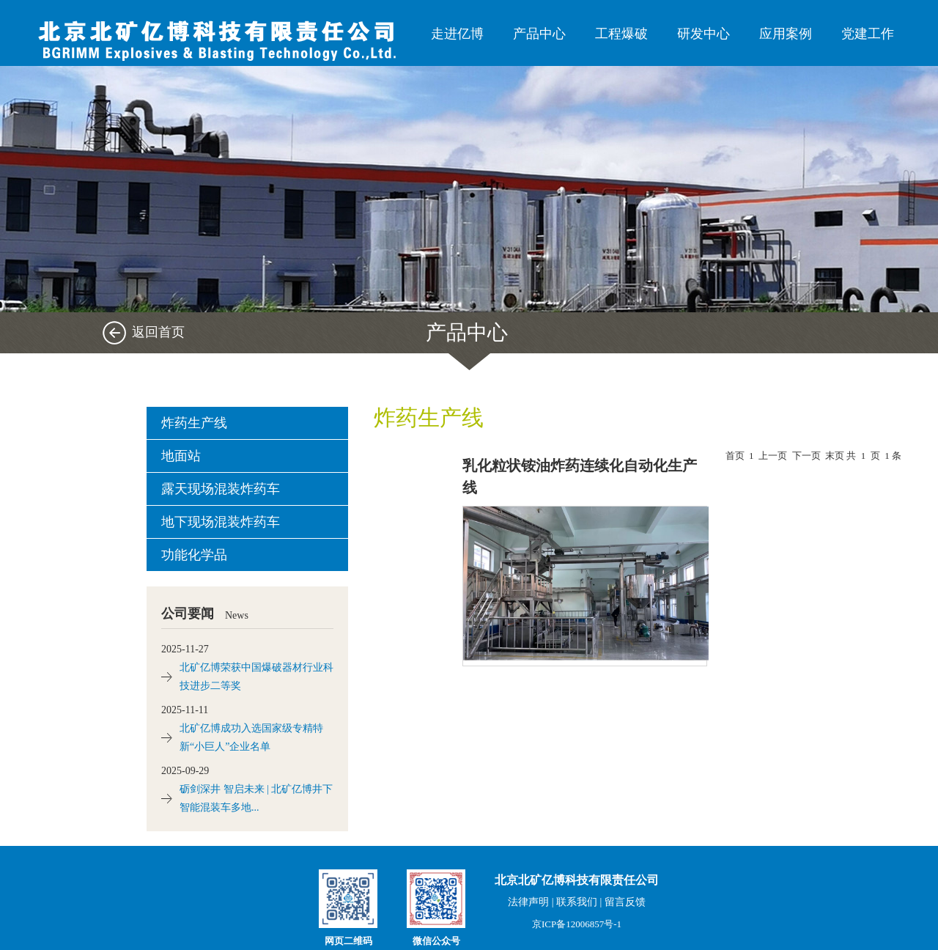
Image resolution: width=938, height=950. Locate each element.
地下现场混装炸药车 (220, 522)
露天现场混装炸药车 (220, 489)
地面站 (181, 456)
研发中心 (703, 33)
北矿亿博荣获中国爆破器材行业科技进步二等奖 (256, 676)
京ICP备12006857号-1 (576, 923)
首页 (735, 455)
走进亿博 (457, 33)
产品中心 (539, 33)
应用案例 (785, 33)
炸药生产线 (194, 423)
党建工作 (867, 33)
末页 (834, 455)
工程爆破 (621, 33)
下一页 (806, 455)
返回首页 (158, 332)
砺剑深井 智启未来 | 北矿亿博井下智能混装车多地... (256, 798)
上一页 (772, 455)
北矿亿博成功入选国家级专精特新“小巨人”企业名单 (251, 737)
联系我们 (576, 901)
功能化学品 (194, 555)
